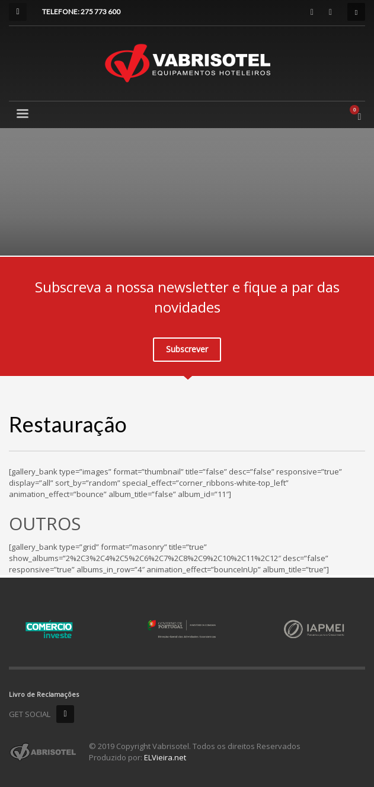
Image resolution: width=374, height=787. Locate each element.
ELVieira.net (165, 757)
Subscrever (187, 349)
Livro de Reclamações (44, 694)
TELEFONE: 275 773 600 (81, 11)
